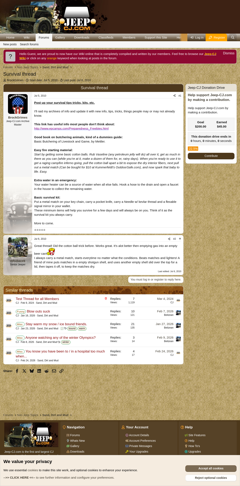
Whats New (77, 440)
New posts (10, 44)
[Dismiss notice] (226, 54)
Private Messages (140, 446)
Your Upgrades (138, 451)
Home (10, 37)
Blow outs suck (38, 311)
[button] (18, 37)
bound (72, 328)
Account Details (138, 435)
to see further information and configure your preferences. (58, 477)
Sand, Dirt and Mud (46, 302)
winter (65, 342)
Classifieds (105, 37)
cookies (33, 470)
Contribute (211, 155)
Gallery (60, 37)
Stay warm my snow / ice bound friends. (56, 324)
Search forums (29, 44)
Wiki (26, 37)
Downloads (81, 37)
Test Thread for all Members (37, 299)
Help (191, 440)
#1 (180, 95)
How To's (194, 446)
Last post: (77, 80)
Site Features (196, 435)
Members (129, 37)
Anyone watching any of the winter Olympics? (60, 338)
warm (82, 328)
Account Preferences (142, 440)
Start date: (43, 80)
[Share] (174, 96)
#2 (174, 238)
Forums (44, 37)
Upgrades (194, 451)
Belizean (168, 315)
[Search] (233, 37)
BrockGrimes (15, 80)
